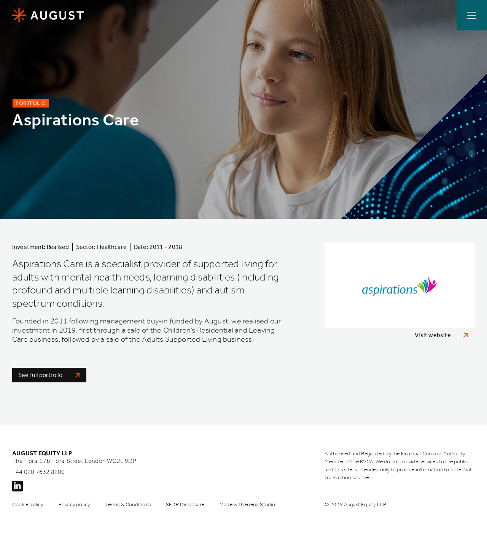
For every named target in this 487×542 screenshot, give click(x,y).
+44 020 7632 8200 (38, 471)
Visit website (441, 335)
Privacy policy (74, 504)
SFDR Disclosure (185, 504)
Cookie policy (27, 504)
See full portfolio (49, 375)
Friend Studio (260, 504)
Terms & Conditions (128, 504)
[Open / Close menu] (472, 15)
